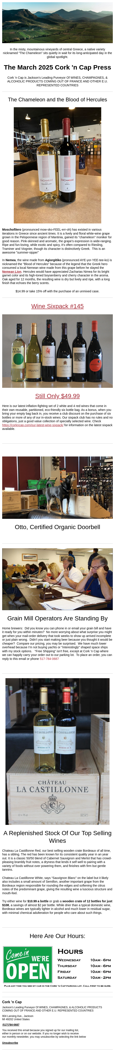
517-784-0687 (49, 659)
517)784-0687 (11, 1024)
